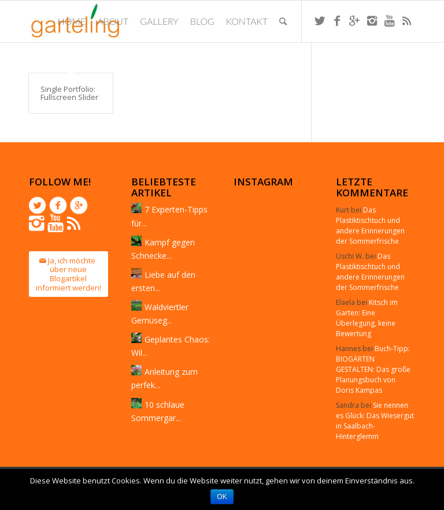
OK (222, 497)
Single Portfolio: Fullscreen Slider (69, 93)
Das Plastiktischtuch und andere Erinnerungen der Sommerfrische (370, 225)
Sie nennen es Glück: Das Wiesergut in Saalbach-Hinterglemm (375, 420)
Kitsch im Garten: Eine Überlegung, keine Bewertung (367, 317)
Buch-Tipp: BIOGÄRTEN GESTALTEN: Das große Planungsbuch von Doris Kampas (373, 369)
